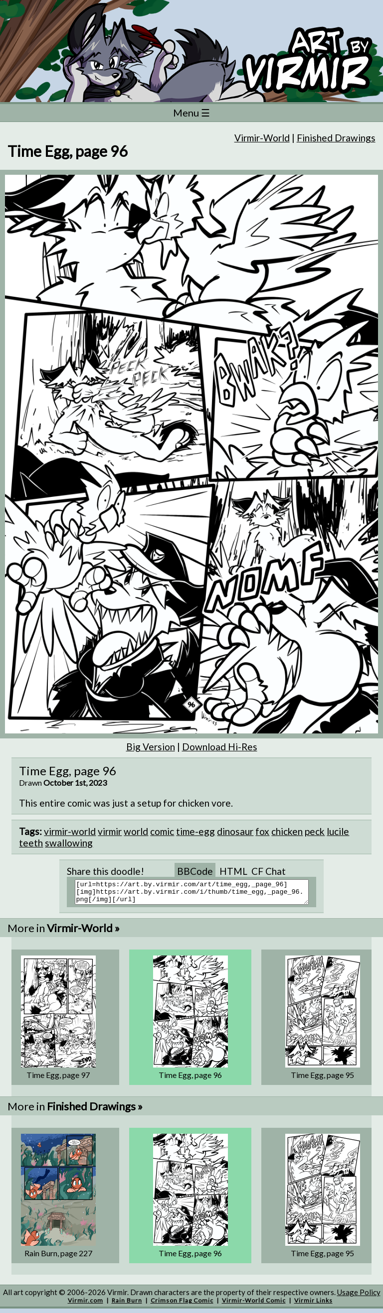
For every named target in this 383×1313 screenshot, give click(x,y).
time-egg (195, 831)
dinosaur (235, 831)
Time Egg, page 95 (322, 1079)
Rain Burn (127, 1305)
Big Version (150, 746)
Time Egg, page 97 (58, 1079)
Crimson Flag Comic (182, 1305)
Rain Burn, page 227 (58, 1257)
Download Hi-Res (219, 746)
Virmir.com (85, 1305)
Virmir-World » (83, 932)
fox (262, 831)
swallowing (69, 842)
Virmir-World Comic (254, 1305)
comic (162, 831)
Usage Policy (359, 1296)
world (136, 831)
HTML (233, 871)
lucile (338, 831)
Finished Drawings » (95, 1110)
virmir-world (70, 831)
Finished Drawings (336, 137)
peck (315, 831)
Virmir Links (313, 1305)
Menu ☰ (191, 113)
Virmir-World (262, 137)
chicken (287, 831)
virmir (110, 831)
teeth (31, 842)
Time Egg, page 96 (190, 1079)
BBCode (195, 871)
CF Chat (268, 871)
